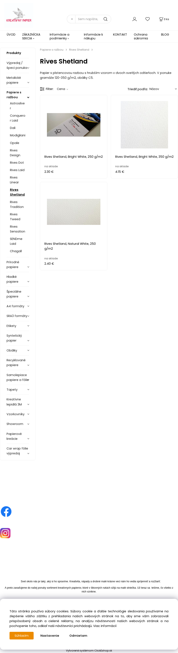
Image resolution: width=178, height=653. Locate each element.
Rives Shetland (17, 192)
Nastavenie (49, 636)
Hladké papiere (12, 279)
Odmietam (78, 636)
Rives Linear (14, 179)
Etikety (11, 326)
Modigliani (17, 135)
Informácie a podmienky (59, 36)
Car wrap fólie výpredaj (17, 450)
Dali (12, 128)
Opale (14, 143)
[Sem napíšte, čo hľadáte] (93, 19)
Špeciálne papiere (14, 294)
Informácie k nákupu (93, 36)
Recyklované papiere (16, 362)
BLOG (165, 34)
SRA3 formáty (17, 316)
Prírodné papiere (13, 264)
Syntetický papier (14, 338)
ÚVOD (11, 34)
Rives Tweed (15, 216)
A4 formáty (15, 306)
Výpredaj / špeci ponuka (17, 65)
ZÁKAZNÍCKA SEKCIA (31, 36)
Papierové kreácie (14, 436)
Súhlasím (22, 636)
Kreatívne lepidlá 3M (14, 401)
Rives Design (15, 152)
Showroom (15, 424)
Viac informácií (104, 626)
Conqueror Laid (17, 118)
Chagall (16, 251)
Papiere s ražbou (14, 94)
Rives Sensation (17, 229)
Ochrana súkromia (141, 36)
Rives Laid (17, 170)
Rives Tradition (17, 204)
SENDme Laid (16, 241)
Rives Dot (17, 162)
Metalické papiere (14, 80)
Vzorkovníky (16, 414)
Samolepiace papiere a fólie (18, 377)
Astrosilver (17, 105)
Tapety (12, 389)
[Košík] (164, 19)
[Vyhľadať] (71, 19)
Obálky (12, 350)
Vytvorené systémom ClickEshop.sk (89, 650)
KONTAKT (120, 34)
